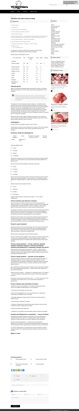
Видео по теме (15, 45)
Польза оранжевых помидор (57, 62)
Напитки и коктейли (55, 41)
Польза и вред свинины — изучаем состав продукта (22, 39)
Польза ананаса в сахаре (41, 359)
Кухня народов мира (55, 40)
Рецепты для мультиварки (57, 45)
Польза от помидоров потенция (58, 61)
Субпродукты (14, 27)
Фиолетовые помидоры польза (58, 64)
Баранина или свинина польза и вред (59, 123)
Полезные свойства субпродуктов (19, 29)
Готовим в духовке (55, 33)
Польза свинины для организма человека (20, 41)
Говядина (53, 30)
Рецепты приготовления (17, 33)
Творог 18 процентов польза (57, 66)
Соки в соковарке (55, 51)
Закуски (53, 37)
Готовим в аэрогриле (55, 31)
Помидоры (53, 42)
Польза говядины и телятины (57, 65)
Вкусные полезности (55, 26)
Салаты (52, 48)
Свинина (53, 49)
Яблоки (52, 53)
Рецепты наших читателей (56, 47)
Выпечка (53, 29)
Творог (52, 52)
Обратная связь (33, 11)
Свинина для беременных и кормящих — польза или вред (24, 43)
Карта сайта (66, 407)
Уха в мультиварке (40, 364)
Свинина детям (15, 25)
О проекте (25, 11)
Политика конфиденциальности (56, 407)
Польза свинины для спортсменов (58, 84)
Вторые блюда (54, 27)
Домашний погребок (55, 35)
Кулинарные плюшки (55, 38)
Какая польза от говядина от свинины (59, 104)
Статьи (18, 11)
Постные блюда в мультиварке (57, 44)
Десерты (53, 34)
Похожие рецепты (18, 47)
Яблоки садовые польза (21, 359)
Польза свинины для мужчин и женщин (20, 31)
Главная (12, 11)
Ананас (52, 24)
